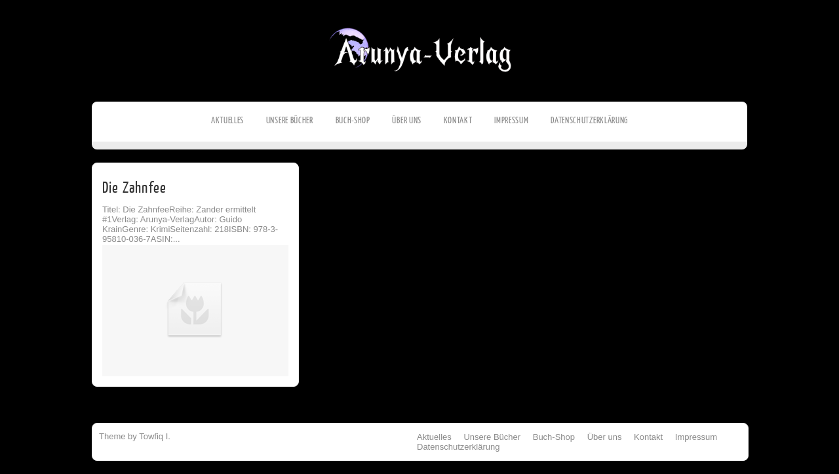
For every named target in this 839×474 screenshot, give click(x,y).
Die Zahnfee (134, 188)
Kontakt (458, 120)
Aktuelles (227, 120)
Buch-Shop (353, 120)
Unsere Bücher (289, 120)
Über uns (406, 120)
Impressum (511, 120)
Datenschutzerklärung (589, 120)
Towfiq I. (154, 436)
